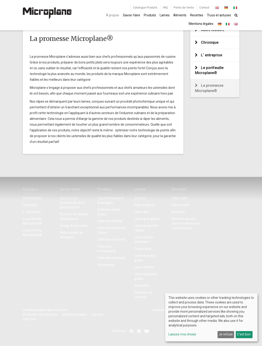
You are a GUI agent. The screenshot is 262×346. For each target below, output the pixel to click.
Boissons (178, 212)
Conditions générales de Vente (45, 310)
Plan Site (29, 319)
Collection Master (110, 221)
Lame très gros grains (145, 258)
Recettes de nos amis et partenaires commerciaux (186, 223)
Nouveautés (106, 265)
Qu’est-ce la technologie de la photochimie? (72, 202)
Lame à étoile (144, 267)
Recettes (196, 15)
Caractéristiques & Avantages (110, 200)
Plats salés (179, 198)
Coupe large (143, 249)
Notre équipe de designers (71, 235)
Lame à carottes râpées (146, 228)
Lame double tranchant (143, 239)
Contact (204, 7)
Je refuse (226, 334)
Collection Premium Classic (111, 230)
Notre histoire (32, 198)
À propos (112, 15)
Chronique (209, 42)
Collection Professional (106, 249)
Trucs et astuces (219, 15)
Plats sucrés (180, 205)
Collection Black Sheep (108, 212)
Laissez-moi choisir (182, 334)
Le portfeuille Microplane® (209, 70)
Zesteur (140, 198)
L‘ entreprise (211, 55)
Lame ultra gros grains (145, 276)
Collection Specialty (111, 258)
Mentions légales (201, 24)
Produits (150, 15)
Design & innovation (74, 226)
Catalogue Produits (145, 7)
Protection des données (40, 314)
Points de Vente (184, 7)
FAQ (165, 7)
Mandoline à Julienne (143, 295)
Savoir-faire (131, 15)
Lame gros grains (146, 219)
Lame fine (141, 212)
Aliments (179, 15)
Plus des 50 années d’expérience (74, 216)
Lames (165, 15)
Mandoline (142, 285)
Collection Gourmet (111, 239)
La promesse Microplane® (209, 88)
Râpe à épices (144, 205)
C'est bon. (244, 334)
